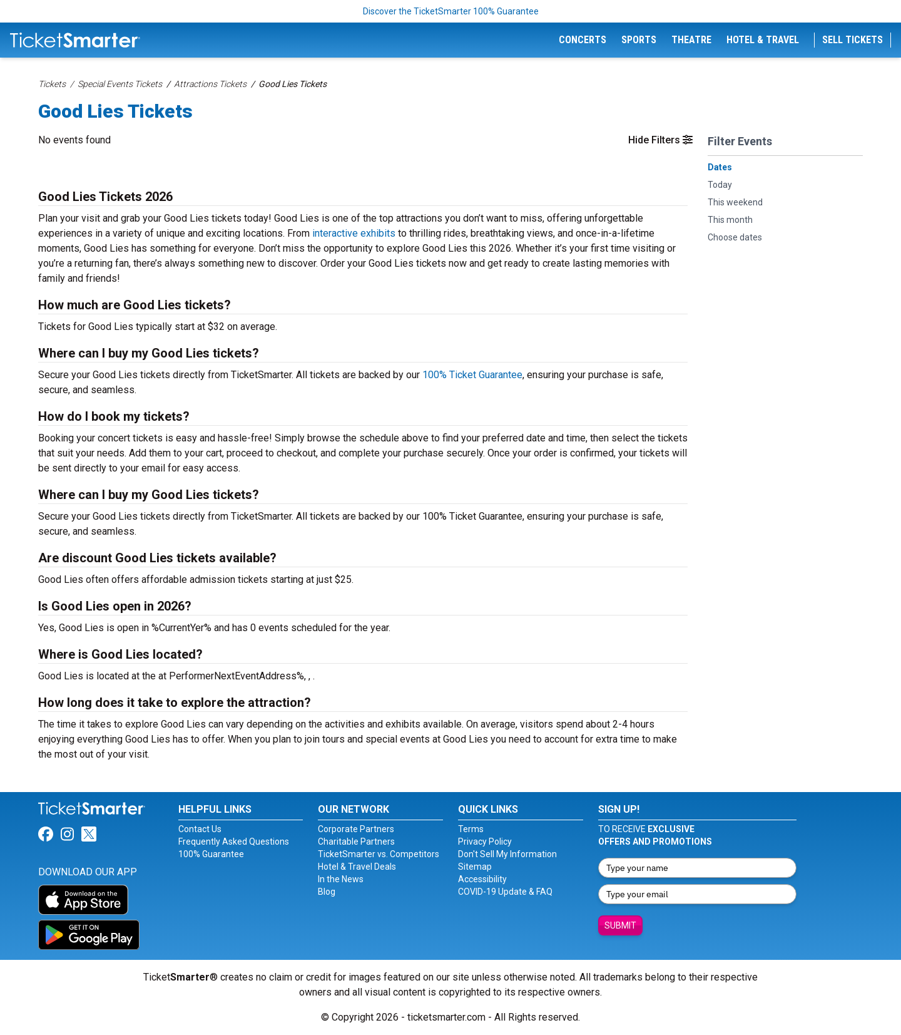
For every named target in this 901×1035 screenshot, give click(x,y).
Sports (638, 40)
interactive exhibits (353, 233)
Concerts (582, 40)
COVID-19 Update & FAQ (505, 892)
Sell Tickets (852, 40)
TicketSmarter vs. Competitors (378, 854)
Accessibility (482, 879)
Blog (326, 892)
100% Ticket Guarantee (472, 375)
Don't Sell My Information (507, 854)
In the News (341, 879)
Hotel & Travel (762, 40)
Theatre (691, 40)
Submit (620, 925)
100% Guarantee (211, 854)
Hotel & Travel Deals (357, 867)
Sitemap (475, 867)
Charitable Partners (356, 842)
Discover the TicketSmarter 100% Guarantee (451, 11)
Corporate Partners (356, 829)
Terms (471, 829)
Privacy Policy (485, 842)
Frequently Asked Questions (233, 842)
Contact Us (199, 829)
